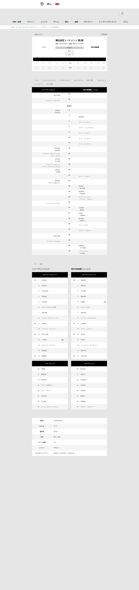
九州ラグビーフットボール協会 (110, 524)
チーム (56, 22)
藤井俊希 (83, 296)
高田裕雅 (81, 191)
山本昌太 (57, 110)
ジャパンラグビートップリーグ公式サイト (23, 14)
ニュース (43, 22)
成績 (76, 22)
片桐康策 (82, 215)
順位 (66, 22)
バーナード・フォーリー (53, 100)
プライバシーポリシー (68, 575)
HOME (12, 27)
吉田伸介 (81, 186)
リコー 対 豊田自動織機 (53, 27)
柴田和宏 (57, 150)
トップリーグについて (107, 22)
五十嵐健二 (83, 248)
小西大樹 (81, 208)
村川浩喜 (82, 188)
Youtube (115, 14)
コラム (125, 22)
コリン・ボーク (55, 156)
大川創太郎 (57, 148)
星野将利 (44, 356)
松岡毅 (83, 302)
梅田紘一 (82, 210)
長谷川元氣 (57, 95)
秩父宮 (75, 43)
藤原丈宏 (43, 374)
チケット (30, 22)
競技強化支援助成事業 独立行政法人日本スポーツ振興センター (110, 557)
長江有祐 (81, 218)
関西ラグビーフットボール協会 (110, 515)
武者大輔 (44, 312)
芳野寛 (58, 172)
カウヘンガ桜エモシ (54, 183)
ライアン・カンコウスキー (86, 127)
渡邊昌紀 (44, 350)
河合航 (81, 213)
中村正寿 (57, 112)
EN (122, 15)
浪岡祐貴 (81, 117)
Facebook (109, 14)
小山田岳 (82, 253)
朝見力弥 (83, 350)
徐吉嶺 (83, 334)
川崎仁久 (82, 221)
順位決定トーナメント (35, 27)
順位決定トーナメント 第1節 (70, 40)
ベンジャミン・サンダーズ (88, 345)
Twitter (103, 14)
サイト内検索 (126, 14)
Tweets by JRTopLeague (71, 496)
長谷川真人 (84, 356)
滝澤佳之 (57, 170)
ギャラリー (88, 22)
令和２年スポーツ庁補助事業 (110, 565)
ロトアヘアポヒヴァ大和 (49, 307)
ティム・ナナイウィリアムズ (51, 166)
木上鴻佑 (57, 161)
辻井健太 (44, 280)
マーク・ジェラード (84, 122)
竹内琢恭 (82, 194)
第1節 (43, 27)
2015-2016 (25, 27)
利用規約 (56, 575)
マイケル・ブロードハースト (51, 153)
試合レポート (39, 34)
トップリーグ (28, 496)
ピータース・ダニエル (53, 203)
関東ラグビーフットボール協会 (110, 507)
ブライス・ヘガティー (86, 199)
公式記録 (104, 34)
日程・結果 (16, 22)
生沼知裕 (44, 302)
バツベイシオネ (83, 225)
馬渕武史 (57, 181)
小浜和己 (57, 159)
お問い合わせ (82, 575)
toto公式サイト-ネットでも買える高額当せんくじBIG (110, 548)
